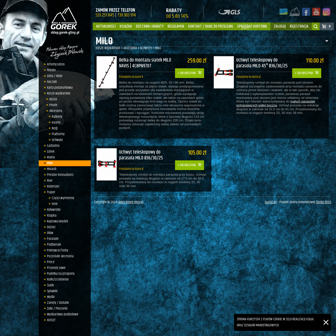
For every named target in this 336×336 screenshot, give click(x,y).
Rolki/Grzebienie (56, 279)
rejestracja (299, 26)
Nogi (53, 128)
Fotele (52, 105)
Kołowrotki (52, 209)
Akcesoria (54, 111)
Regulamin (176, 26)
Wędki (49, 297)
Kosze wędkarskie (57, 93)
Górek (49, 151)
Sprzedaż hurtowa (252, 26)
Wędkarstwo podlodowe (61, 314)
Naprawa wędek (56, 221)
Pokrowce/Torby (56, 250)
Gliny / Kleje (53, 76)
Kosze (52, 99)
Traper (50, 192)
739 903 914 (126, 15)
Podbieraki (53, 244)
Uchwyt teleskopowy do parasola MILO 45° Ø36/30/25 (264, 63)
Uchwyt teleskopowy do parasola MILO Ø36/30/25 (141, 152)
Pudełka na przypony (59, 273)
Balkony (56, 116)
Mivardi (50, 169)
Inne (53, 204)
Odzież (50, 227)
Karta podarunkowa (58, 87)
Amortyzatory (54, 64)
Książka (126, 26)
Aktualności (106, 26)
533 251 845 (105, 15)
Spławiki (51, 291)
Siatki (49, 285)
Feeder (50, 70)
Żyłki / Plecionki (56, 308)
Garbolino (52, 145)
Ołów (49, 233)
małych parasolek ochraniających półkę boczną (278, 103)
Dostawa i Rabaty (150, 26)
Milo (48, 163)
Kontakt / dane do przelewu (210, 26)
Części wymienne (62, 198)
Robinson (52, 186)
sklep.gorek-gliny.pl (130, 201)
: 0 (329, 26)
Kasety (55, 122)
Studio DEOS (323, 201)
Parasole (51, 239)
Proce (49, 262)
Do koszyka (190, 70)
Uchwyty (56, 140)
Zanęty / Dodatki (57, 302)
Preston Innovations (59, 175)
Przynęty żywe (55, 268)
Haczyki (50, 82)
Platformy (57, 134)
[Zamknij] (325, 317)
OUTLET (50, 320)
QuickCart (271, 201)
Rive (48, 180)
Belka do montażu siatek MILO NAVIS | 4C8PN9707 (145, 63)
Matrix (49, 157)
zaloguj (280, 26)
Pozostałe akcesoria (59, 256)
